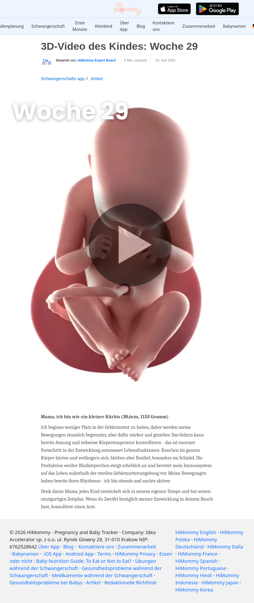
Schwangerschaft (48, 26)
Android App (80, 554)
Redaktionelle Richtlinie (130, 582)
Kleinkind (103, 26)
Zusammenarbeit (198, 26)
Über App (124, 26)
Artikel (97, 78)
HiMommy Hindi (193, 575)
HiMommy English (195, 532)
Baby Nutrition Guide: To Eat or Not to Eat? (84, 561)
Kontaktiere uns (164, 26)
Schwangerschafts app (62, 78)
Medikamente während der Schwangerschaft (102, 575)
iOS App (53, 554)
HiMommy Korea (194, 589)
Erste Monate (79, 26)
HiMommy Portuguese (200, 568)
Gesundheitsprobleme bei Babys (46, 582)
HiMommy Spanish (196, 561)
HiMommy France (198, 554)
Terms (104, 554)
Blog (141, 26)
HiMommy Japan (220, 582)
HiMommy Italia (225, 546)
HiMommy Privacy (135, 554)
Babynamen (234, 26)
